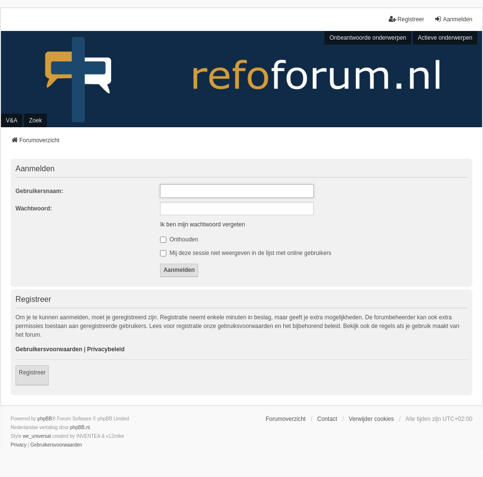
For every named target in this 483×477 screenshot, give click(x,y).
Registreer (32, 372)
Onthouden (179, 239)
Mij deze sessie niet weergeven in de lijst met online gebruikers (245, 253)
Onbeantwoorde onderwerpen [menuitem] (367, 37)
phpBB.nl (80, 427)
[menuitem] (19, 445)
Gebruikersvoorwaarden (48, 349)
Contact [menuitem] (327, 419)
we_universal (37, 436)
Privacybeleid (105, 349)
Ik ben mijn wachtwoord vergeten (202, 224)
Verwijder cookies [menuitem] (371, 419)
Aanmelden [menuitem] (453, 19)
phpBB (45, 418)
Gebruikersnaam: (39, 191)
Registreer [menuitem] (406, 19)
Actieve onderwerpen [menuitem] (445, 37)
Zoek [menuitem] (35, 120)
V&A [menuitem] (11, 120)
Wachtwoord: (33, 208)
